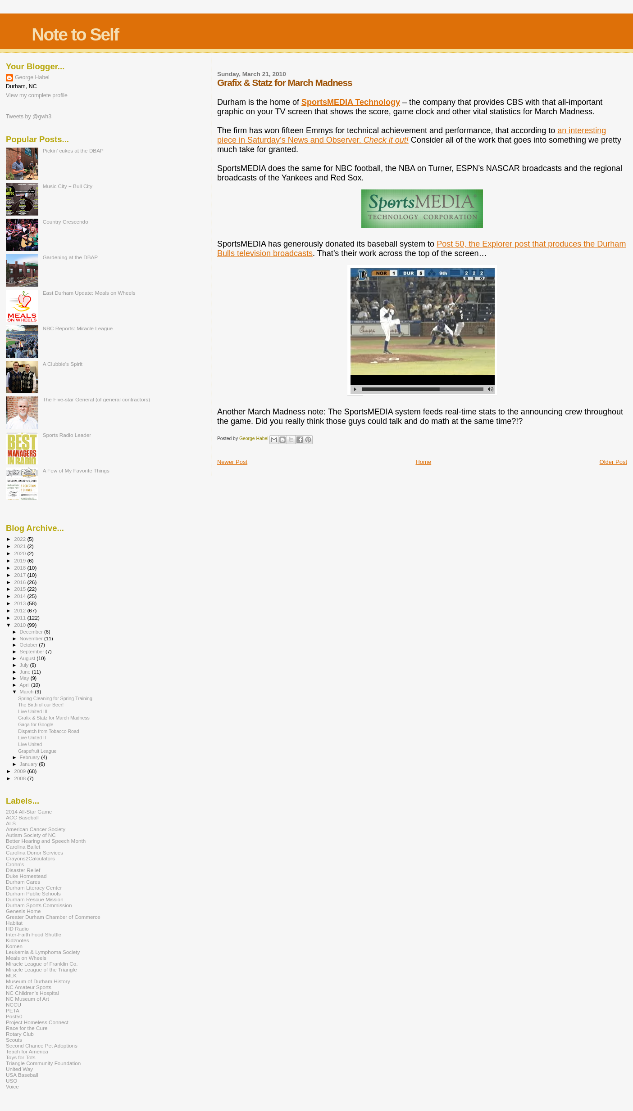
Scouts (14, 1040)
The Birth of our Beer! (41, 704)
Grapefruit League (37, 751)
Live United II (32, 737)
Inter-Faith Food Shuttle (33, 934)
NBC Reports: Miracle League (78, 328)
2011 (20, 618)
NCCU (13, 1005)
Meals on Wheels (26, 958)
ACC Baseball (22, 817)
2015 (20, 589)
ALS (11, 823)
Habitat (14, 923)
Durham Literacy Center (34, 888)
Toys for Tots (21, 1057)
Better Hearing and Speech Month (46, 841)
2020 (20, 553)
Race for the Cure (27, 1028)
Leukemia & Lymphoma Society (43, 952)
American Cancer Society (35, 829)
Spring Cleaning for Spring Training (55, 698)
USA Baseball (22, 1075)
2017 (20, 575)
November (32, 638)
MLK (11, 975)
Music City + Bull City (67, 186)
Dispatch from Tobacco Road (48, 731)
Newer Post (232, 462)
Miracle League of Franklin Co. (42, 964)
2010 (20, 625)
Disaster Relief (23, 870)
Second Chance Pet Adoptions (41, 1045)
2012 (20, 610)
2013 (20, 603)
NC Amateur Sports (28, 987)
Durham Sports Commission (39, 905)
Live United (30, 744)
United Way (19, 1069)
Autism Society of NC (31, 835)
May (25, 678)
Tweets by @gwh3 (28, 116)
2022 (20, 539)
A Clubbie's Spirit (62, 364)
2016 (20, 582)
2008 (20, 778)
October (29, 645)
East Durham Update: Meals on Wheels (89, 293)
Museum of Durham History (38, 981)
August (28, 658)
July (25, 665)
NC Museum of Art (27, 999)
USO (11, 1081)
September (33, 651)
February (30, 757)
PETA (12, 1010)
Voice (12, 1086)
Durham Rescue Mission (35, 899)
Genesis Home (23, 911)
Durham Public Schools (33, 893)
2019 (20, 560)
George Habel (32, 77)
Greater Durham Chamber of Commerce (53, 917)
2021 (20, 546)
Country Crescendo (65, 222)
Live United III (32, 711)
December (32, 631)
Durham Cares (23, 882)
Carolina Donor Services (34, 852)
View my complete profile (37, 95)
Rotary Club (20, 1034)
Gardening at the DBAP (70, 257)
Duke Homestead (26, 876)
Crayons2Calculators (30, 858)
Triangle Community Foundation (43, 1063)
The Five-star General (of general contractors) (96, 399)
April (25, 685)
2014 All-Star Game (29, 811)
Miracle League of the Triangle (41, 969)
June (26, 672)
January (29, 764)
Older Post (613, 462)
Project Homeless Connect (37, 1022)
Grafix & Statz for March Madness (54, 717)
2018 (20, 568)
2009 (20, 771)
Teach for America (27, 1051)
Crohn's (15, 864)
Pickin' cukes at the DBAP (73, 150)
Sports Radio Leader (67, 435)
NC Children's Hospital (32, 993)
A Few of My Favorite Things (76, 470)
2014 (20, 596)
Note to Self (75, 34)
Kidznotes (17, 940)
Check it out (385, 139)
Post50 (14, 1016)
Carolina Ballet (23, 847)
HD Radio (17, 928)
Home (423, 462)
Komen (14, 946)
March (27, 691)
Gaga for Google (35, 724)
